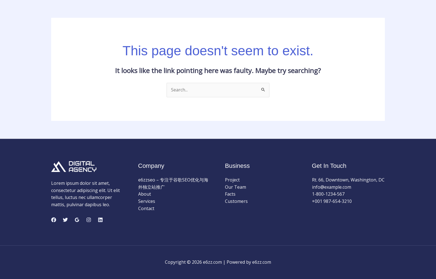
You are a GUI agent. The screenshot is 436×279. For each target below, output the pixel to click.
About (144, 194)
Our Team (235, 187)
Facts (230, 194)
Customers (236, 201)
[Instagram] (88, 219)
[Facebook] (53, 219)
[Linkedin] (100, 219)
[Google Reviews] (77, 219)
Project (232, 180)
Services (146, 201)
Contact (146, 208)
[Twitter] (65, 219)
